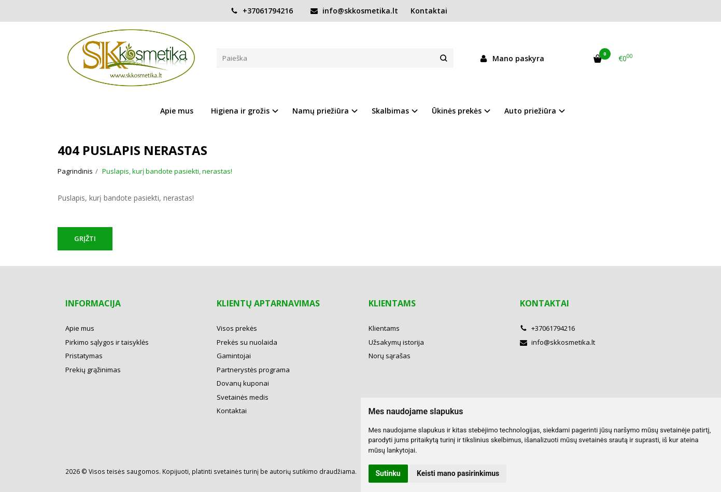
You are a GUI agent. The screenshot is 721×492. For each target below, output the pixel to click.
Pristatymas (84, 355)
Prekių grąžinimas (93, 369)
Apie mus (176, 111)
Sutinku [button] (388, 473)
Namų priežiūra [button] (320, 111)
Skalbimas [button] (390, 111)
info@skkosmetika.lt (354, 11)
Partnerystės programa (253, 369)
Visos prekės (237, 328)
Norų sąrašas (390, 355)
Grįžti (85, 238)
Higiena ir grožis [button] (240, 111)
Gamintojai (234, 355)
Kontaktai (429, 11)
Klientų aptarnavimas (268, 303)
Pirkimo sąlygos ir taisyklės (107, 342)
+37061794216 (262, 11)
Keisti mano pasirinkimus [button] (458, 473)
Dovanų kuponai (243, 383)
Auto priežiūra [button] (530, 111)
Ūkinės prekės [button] (457, 111)
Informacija (93, 303)
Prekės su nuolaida (247, 342)
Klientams (392, 303)
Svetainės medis (242, 397)
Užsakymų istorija (396, 342)
